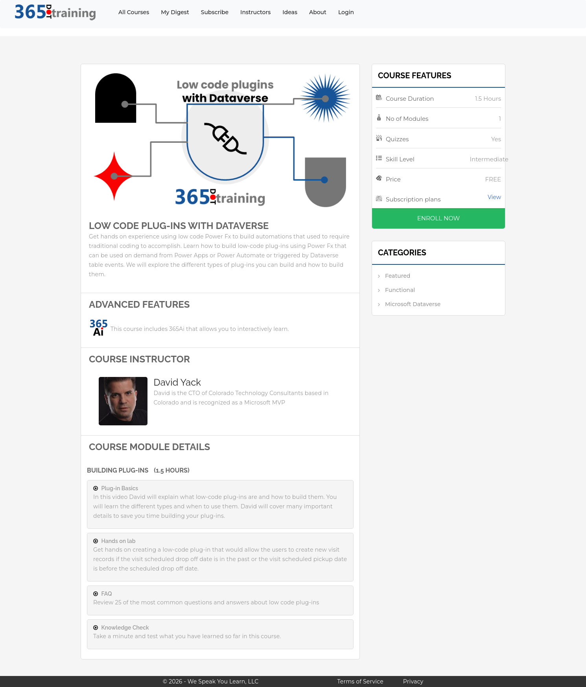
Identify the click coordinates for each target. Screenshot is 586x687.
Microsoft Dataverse (412, 304)
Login (346, 12)
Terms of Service (360, 681)
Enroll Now (438, 218)
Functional (400, 290)
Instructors (255, 12)
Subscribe (215, 12)
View (494, 197)
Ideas (289, 12)
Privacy (413, 681)
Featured (397, 275)
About (317, 12)
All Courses (133, 12)
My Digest (175, 12)
